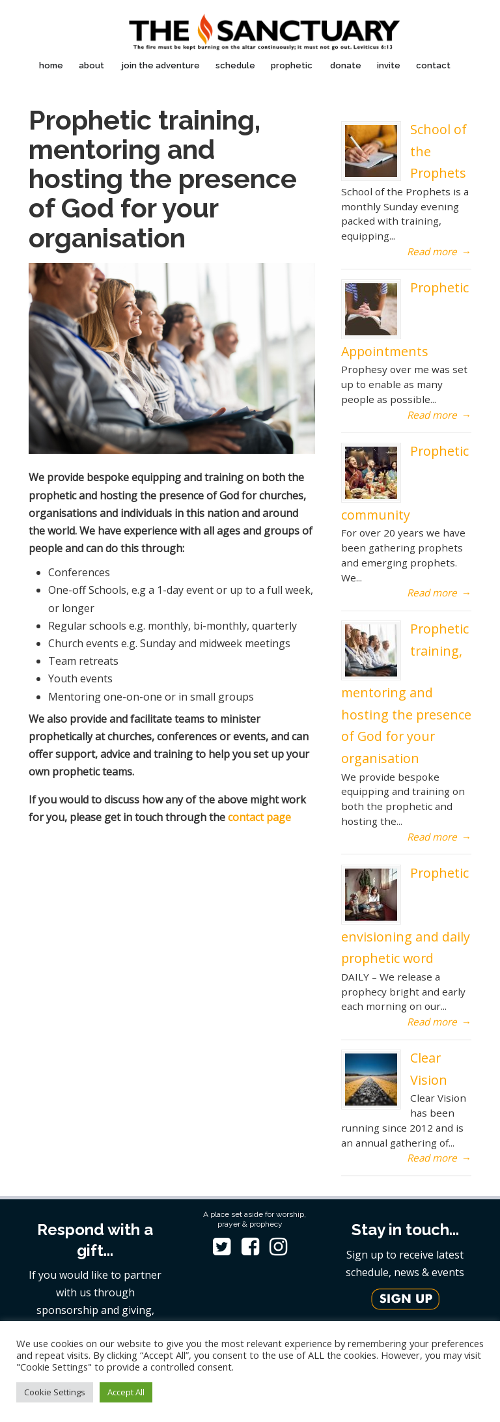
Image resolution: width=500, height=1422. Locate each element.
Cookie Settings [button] (54, 1392)
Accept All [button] (126, 1392)
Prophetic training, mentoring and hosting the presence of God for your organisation (406, 693)
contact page (259, 817)
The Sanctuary (263, 28)
